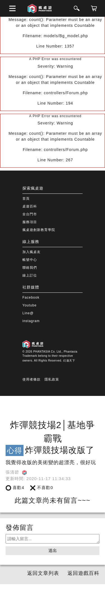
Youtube (29, 305)
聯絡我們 (29, 268)
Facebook (30, 297)
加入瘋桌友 (31, 252)
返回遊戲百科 (83, 573)
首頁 (26, 198)
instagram (31, 321)
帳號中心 (29, 260)
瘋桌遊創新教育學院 (38, 230)
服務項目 (29, 222)
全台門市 (29, 214)
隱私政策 (52, 379)
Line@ (28, 313)
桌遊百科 (29, 206)
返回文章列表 (43, 573)
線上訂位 (29, 275)
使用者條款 (31, 379)
